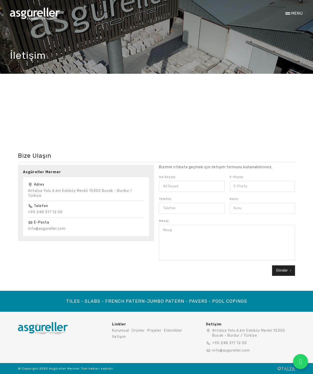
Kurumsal (120, 330)
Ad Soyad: (167, 177)
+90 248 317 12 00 (45, 212)
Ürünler (138, 330)
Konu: (234, 199)
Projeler (154, 330)
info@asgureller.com (47, 228)
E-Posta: (237, 177)
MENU (297, 13)
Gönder (283, 270)
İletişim (119, 337)
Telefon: (165, 199)
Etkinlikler (173, 330)
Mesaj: (164, 221)
